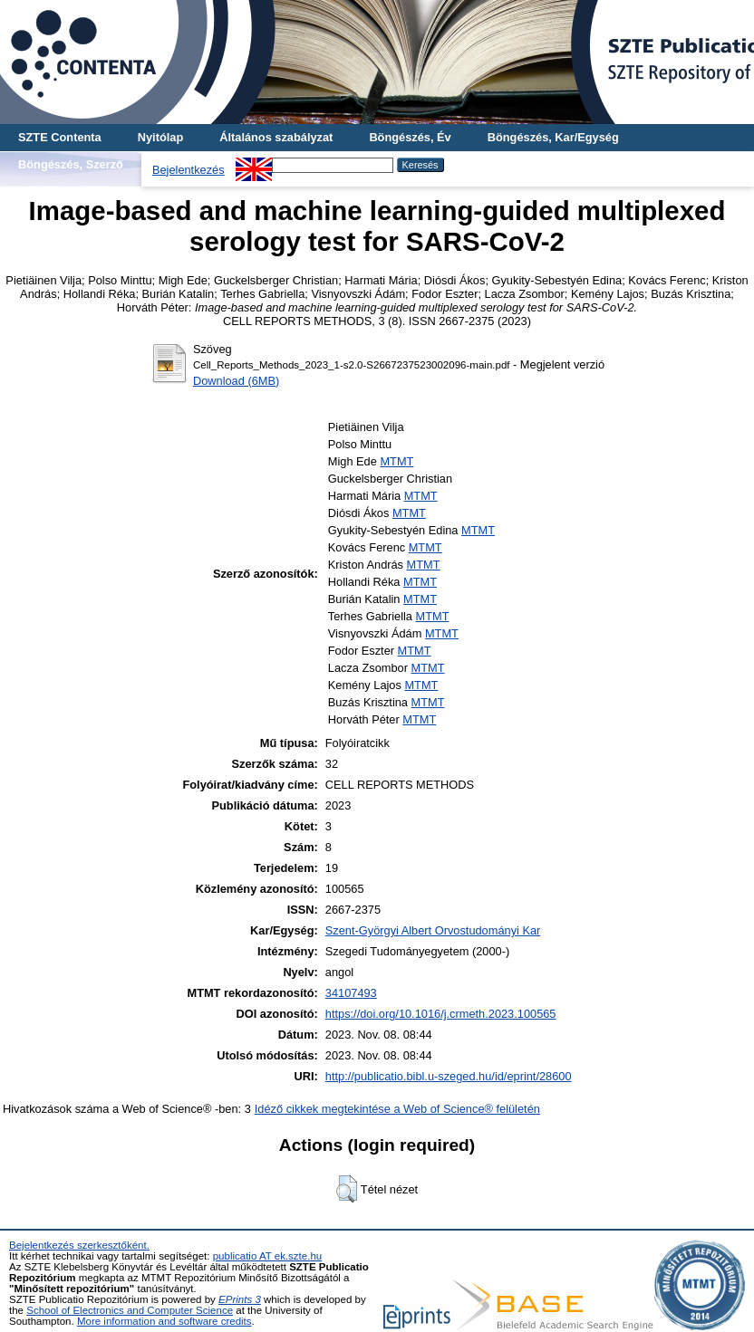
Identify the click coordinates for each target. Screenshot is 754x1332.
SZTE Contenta (60, 137)
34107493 (351, 993)
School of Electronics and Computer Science (129, 1310)
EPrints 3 (239, 1299)
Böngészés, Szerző (70, 164)
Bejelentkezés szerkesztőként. (79, 1245)
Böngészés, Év (409, 137)
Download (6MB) (236, 381)
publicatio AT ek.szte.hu (268, 1256)
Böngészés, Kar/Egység (553, 137)
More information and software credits (164, 1321)
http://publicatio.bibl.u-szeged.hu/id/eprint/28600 (448, 1076)
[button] (346, 1189)
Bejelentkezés (188, 170)
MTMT (396, 461)
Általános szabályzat (276, 137)
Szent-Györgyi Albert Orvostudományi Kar (433, 930)
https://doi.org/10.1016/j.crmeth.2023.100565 (440, 1014)
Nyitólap (160, 137)
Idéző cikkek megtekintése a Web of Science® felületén (397, 1109)
